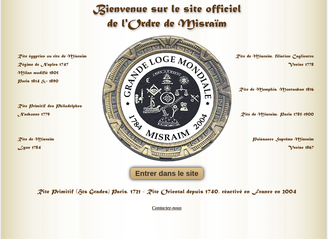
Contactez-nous (166, 207)
